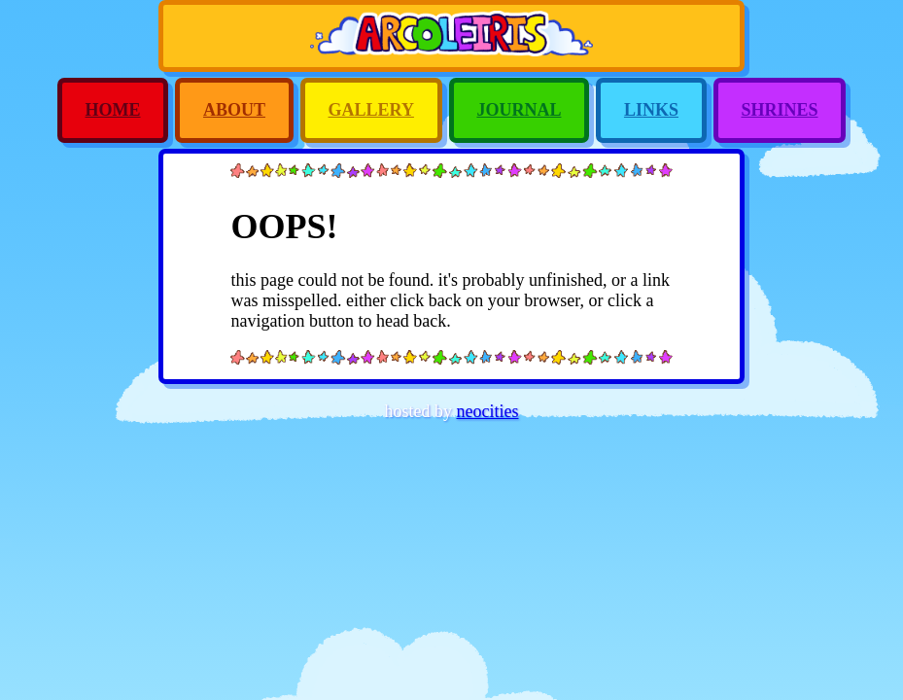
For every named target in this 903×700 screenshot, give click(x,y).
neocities (488, 411)
